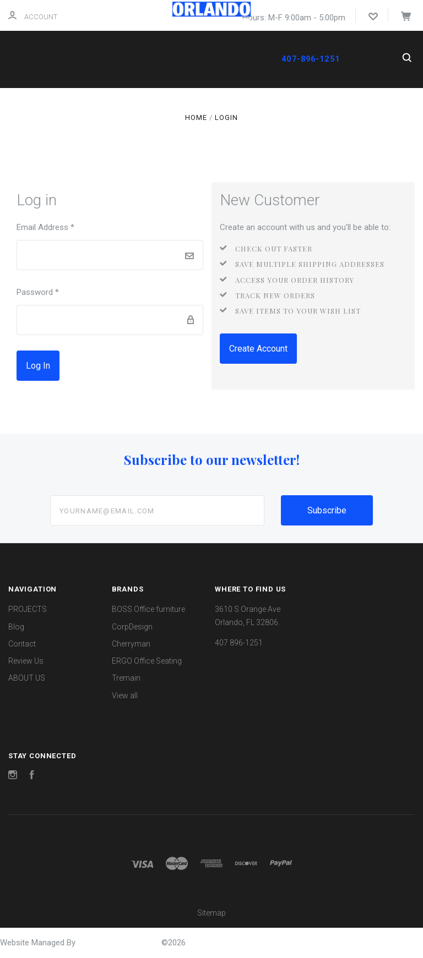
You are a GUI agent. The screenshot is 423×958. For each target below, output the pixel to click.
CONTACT (126, 102)
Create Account (258, 348)
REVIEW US (180, 102)
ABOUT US (97, 124)
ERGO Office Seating (147, 660)
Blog (16, 626)
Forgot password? (99, 366)
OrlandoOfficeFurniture (119, 943)
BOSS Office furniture (148, 609)
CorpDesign (132, 626)
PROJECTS (151, 124)
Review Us (26, 660)
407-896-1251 (310, 59)
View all (125, 695)
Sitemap (211, 912)
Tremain (126, 678)
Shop (70, 102)
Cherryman (131, 643)
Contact (22, 643)
